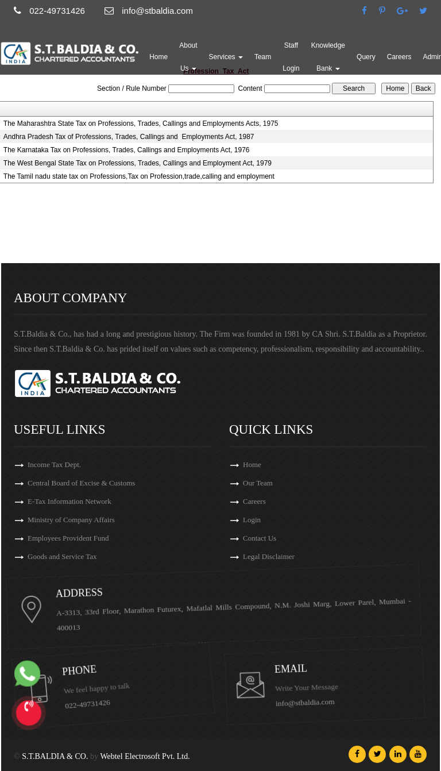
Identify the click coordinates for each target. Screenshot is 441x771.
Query (366, 57)
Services (226, 57)
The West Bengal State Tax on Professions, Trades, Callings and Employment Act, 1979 (137, 163)
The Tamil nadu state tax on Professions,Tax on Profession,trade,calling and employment (138, 176)
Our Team (264, 483)
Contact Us (266, 538)
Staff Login (291, 56)
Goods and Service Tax (62, 557)
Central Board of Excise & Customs (81, 483)
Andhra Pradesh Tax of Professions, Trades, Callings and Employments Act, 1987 (128, 137)
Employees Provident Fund (68, 538)
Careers (399, 57)
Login (258, 519)
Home (158, 57)
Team (262, 57)
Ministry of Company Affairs (71, 520)
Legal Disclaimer (275, 556)
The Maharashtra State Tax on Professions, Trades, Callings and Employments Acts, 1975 (140, 123)
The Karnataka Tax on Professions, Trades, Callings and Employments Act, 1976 (126, 150)
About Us (188, 56)
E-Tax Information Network (69, 502)
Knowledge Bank (328, 56)
